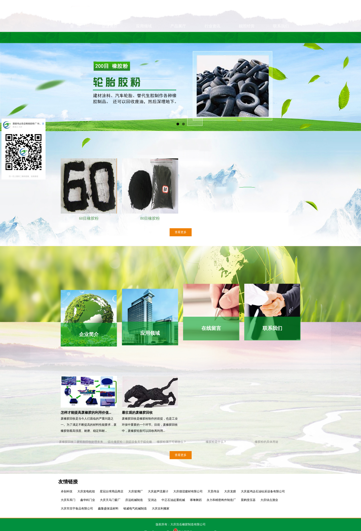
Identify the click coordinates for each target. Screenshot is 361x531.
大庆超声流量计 (158, 491)
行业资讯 (212, 37)
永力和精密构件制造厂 (221, 500)
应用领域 (144, 37)
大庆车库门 (68, 500)
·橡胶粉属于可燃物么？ (171, 442)
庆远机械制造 (134, 500)
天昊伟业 (213, 491)
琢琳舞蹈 (196, 500)
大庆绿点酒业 (269, 500)
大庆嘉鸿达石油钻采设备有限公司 (263, 491)
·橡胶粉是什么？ (215, 442)
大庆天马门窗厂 (110, 500)
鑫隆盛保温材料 (108, 508)
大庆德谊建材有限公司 (188, 491)
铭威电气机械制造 (135, 508)
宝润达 (152, 500)
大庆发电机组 (86, 491)
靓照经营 (247, 37)
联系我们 (281, 37)
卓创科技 (66, 491)
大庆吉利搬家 (160, 508)
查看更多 (180, 232)
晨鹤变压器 (248, 500)
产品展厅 (178, 37)
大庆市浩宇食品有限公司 (77, 508)
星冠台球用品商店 (111, 491)
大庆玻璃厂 (135, 491)
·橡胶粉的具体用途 (266, 442)
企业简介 (109, 37)
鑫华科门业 (87, 500)
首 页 (75, 37)
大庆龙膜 (230, 491)
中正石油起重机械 (173, 500)
